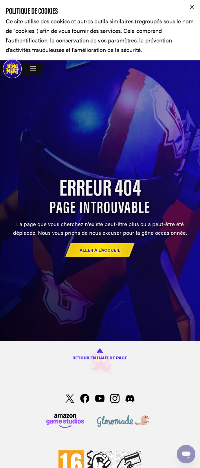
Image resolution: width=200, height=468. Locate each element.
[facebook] (84, 399)
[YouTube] (99, 399)
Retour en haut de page (99, 354)
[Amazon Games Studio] (65, 422)
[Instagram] (115, 399)
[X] (69, 399)
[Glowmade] (123, 422)
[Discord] (130, 399)
